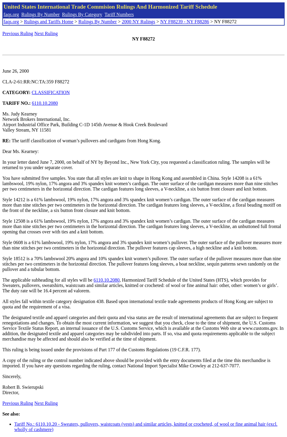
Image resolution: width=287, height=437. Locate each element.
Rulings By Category (82, 14)
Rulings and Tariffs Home (48, 21)
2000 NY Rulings (138, 21)
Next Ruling (46, 33)
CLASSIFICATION (51, 92)
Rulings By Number (40, 14)
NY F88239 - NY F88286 (184, 21)
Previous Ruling (17, 33)
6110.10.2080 (45, 103)
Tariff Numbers (119, 14)
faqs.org (11, 14)
